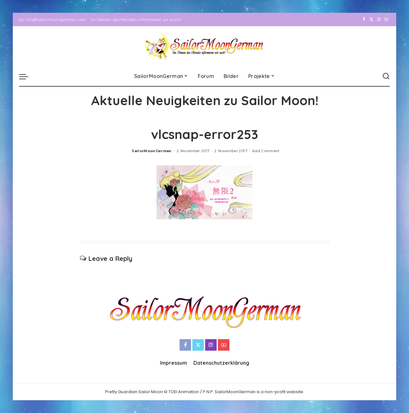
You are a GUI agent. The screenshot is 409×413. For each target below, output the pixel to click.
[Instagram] (378, 19)
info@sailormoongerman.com (52, 19)
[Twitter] (371, 19)
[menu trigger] (27, 76)
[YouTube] (386, 19)
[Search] (386, 76)
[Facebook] (364, 19)
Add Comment (266, 151)
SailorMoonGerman (152, 151)
